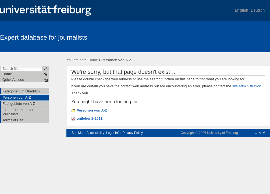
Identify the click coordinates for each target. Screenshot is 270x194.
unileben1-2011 (89, 118)
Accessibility (95, 133)
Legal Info (113, 133)
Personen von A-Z (92, 110)
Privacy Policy (133, 133)
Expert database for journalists (43, 37)
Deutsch (258, 10)
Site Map (78, 133)
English (241, 10)
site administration (246, 86)
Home (93, 60)
